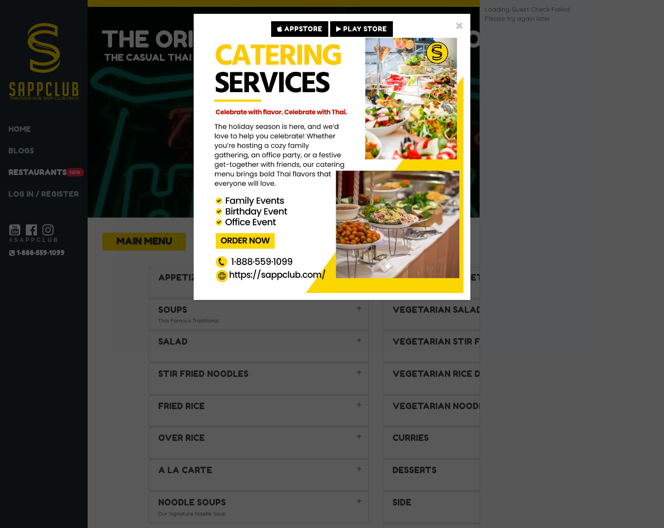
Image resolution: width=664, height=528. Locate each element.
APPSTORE (299, 29)
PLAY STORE (361, 29)
